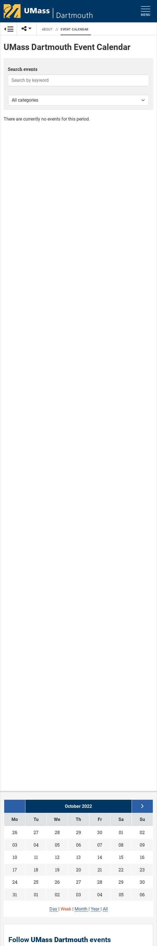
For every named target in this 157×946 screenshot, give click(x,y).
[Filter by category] (78, 100)
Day (53, 909)
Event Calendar (75, 29)
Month (82, 909)
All (105, 909)
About (47, 29)
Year (96, 909)
